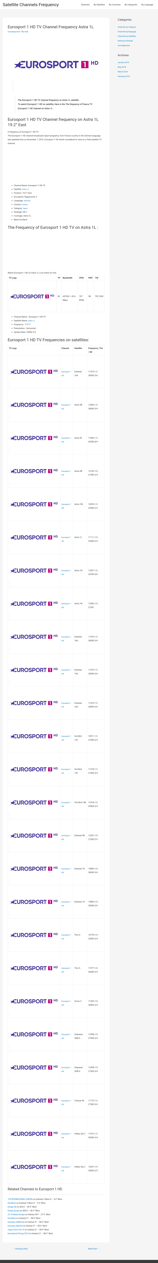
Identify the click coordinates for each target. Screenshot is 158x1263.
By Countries (114, 5)
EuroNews (12, 1191)
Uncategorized (14, 32)
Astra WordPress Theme (107, 1255)
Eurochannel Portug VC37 (19, 1221)
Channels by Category (128, 27)
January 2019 (124, 63)
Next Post (93, 1237)
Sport (25, 208)
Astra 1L (26, 189)
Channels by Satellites (128, 36)
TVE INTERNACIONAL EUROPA (21, 1187)
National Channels (126, 41)
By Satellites (99, 5)
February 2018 (124, 76)
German (27, 201)
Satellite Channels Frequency (33, 5)
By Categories (131, 5)
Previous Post (21, 1237)
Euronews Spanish (16, 1214)
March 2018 (123, 72)
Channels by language (128, 32)
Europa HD (13, 1194)
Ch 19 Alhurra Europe (17, 1202)
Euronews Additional (17, 1210)
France (25, 205)
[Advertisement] (56, 165)
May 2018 (122, 67)
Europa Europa (14, 1198)
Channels (85, 5)
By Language (147, 5)
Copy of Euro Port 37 (17, 1217)
